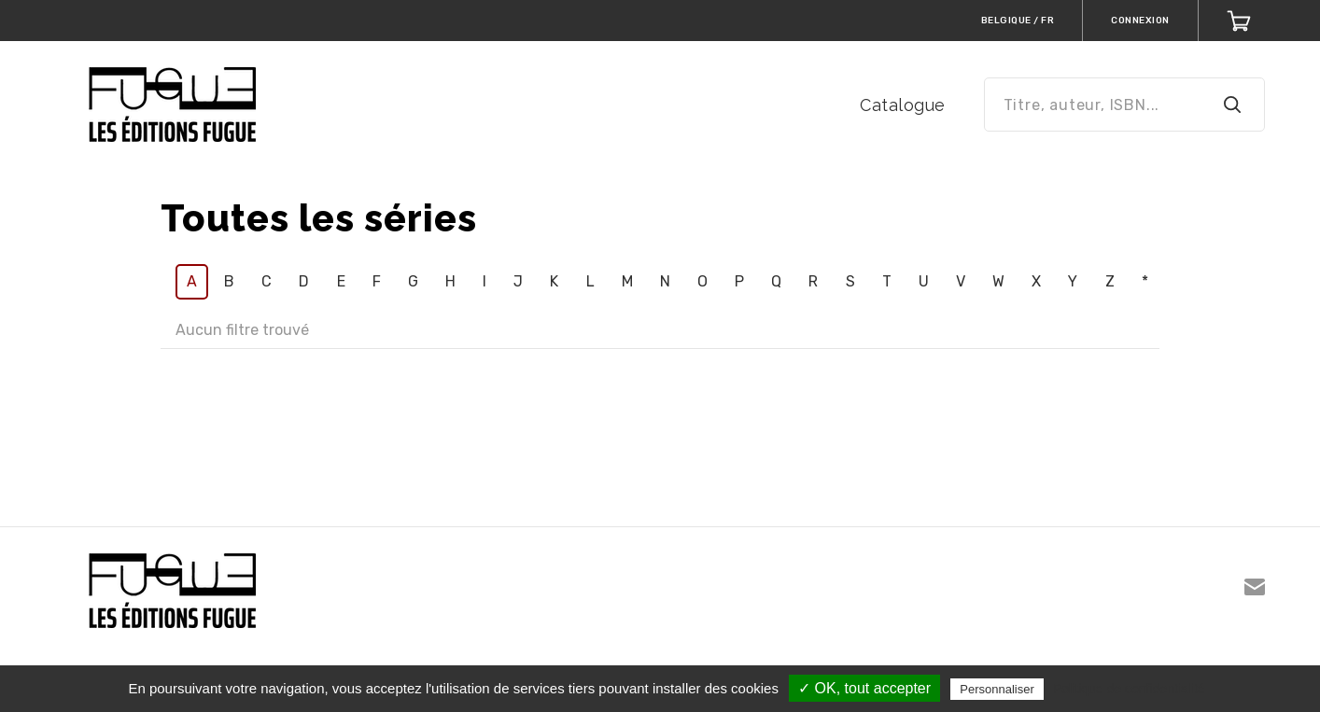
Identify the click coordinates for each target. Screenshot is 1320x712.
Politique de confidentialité (1129, 688)
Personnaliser (997, 689)
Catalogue (903, 105)
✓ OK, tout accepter (864, 688)
